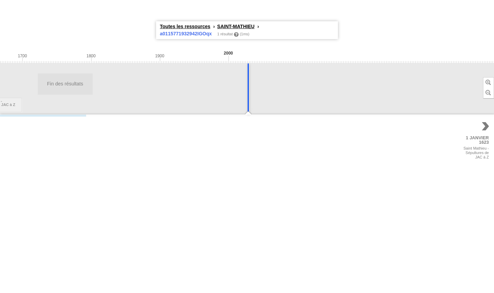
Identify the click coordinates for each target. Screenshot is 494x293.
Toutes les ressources (185, 26)
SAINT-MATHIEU (236, 26)
